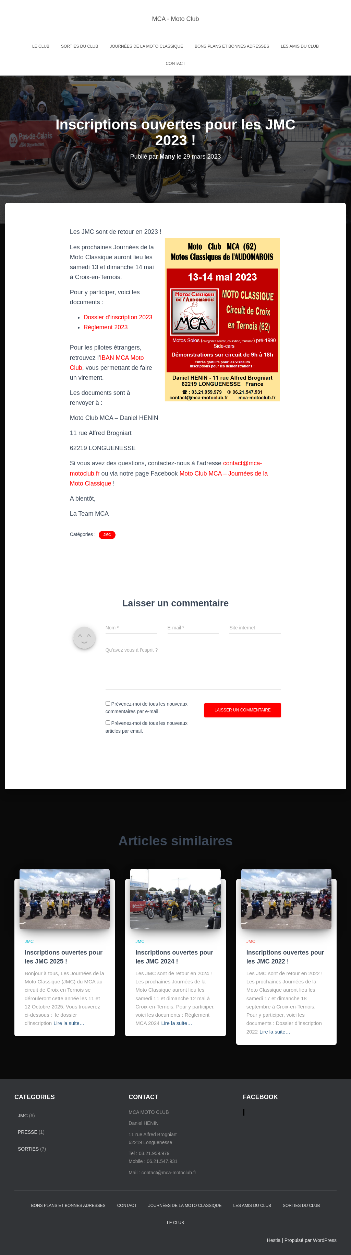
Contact (175, 63)
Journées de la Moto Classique (146, 46)
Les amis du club (300, 46)
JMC (107, 535)
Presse (27, 1131)
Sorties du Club (79, 46)
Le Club (40, 46)
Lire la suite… (69, 1023)
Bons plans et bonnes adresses (232, 46)
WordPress (325, 1240)
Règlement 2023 (106, 327)
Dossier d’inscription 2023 (119, 317)
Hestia (274, 1240)
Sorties (28, 1148)
